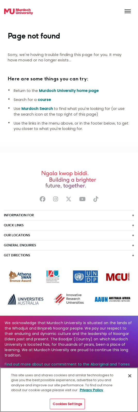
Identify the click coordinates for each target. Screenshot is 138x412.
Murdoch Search (37, 108)
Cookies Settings (67, 406)
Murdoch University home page (69, 90)
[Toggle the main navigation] (127, 11)
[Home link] (18, 11)
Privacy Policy (91, 392)
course (44, 99)
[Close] (129, 378)
